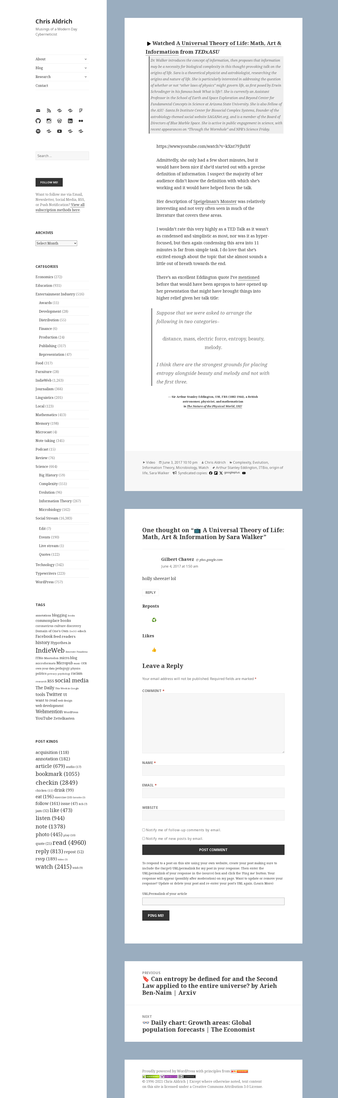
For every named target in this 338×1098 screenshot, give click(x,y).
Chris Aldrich (54, 21)
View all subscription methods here (60, 207)
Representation (51, 354)
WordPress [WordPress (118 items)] (71, 712)
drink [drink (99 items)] (64, 790)
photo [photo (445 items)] (49, 834)
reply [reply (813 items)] (49, 851)
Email (149, 785)
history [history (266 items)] (43, 642)
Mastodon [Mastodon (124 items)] (51, 658)
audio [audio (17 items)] (73, 766)
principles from (226, 1071)
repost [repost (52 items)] (74, 851)
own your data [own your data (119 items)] (45, 668)
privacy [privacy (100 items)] (52, 673)
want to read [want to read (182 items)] (46, 700)
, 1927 (214, 406)
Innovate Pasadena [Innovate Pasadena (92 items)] (77, 651)
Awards (45, 302)
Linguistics (44, 397)
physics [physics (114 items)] (75, 668)
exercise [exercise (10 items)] (63, 797)
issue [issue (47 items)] (69, 803)
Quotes (44, 554)
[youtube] (243, 473)
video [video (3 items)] (63, 859)
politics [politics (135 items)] (41, 673)
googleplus (232, 472)
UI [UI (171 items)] (65, 694)
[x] (220, 473)
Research (43, 76)
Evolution (47, 492)
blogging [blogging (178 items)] (59, 615)
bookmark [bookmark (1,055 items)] (58, 773)
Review (42, 457)
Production (48, 337)
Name (149, 762)
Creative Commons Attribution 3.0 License (227, 1086)
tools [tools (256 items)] (40, 694)
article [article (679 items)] (50, 765)
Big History (48, 475)
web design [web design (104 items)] (65, 700)
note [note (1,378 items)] (50, 826)
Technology (45, 564)
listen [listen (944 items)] (50, 818)
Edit (42, 528)
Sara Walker (159, 473)
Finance (45, 328)
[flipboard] (215, 473)
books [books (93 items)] (71, 615)
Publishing (48, 345)
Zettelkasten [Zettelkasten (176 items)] (64, 718)
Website (150, 807)
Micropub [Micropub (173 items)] (64, 663)
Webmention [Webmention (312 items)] (49, 711)
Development (50, 311)
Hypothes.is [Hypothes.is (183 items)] (61, 642)
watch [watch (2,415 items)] (54, 866)
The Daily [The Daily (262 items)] (45, 688)
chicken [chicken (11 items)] (44, 790)
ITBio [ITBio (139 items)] (39, 658)
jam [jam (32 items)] (42, 810)
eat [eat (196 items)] (45, 797)
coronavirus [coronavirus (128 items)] (44, 626)
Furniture (44, 371)
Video (150, 462)
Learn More (263, 883)
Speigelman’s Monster (215, 201)
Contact (42, 85)
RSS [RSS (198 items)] (50, 680)
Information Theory (55, 501)
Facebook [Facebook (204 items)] (44, 636)
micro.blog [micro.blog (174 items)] (68, 657)
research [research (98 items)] (41, 681)
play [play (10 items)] (69, 835)
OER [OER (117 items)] (84, 663)
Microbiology (50, 509)
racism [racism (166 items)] (76, 673)
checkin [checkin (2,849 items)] (57, 782)
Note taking (45, 440)
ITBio (263, 467)
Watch (204, 467)
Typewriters (46, 573)
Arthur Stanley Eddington (236, 467)
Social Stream (47, 518)
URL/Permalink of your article (164, 894)
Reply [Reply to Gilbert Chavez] (151, 592)
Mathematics (46, 414)
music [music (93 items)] (77, 663)
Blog (39, 68)
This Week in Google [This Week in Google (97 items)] (67, 688)
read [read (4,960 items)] (69, 842)
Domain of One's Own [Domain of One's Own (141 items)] (52, 631)
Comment (153, 690)
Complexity (48, 483)
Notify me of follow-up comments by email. (183, 830)
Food (39, 363)
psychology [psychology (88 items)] (64, 673)
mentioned (249, 277)
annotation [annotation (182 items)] (53, 759)
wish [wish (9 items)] (77, 868)
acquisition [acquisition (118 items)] (52, 752)
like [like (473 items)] (61, 810)
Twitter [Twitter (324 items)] (54, 694)
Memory (43, 423)
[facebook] (210, 473)
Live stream (49, 545)
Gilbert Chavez (177, 559)
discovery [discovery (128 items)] (74, 626)
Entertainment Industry (55, 294)
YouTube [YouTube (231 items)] (44, 718)
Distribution (49, 320)
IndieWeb (44, 380)
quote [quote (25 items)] (44, 843)
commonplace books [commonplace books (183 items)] (53, 620)
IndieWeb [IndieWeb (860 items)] (50, 650)
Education (44, 285)
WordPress (45, 582)
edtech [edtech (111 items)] (82, 631)
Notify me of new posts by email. (174, 838)
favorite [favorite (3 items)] (79, 797)
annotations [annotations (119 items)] (43, 615)
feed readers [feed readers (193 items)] (64, 636)
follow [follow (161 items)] (48, 803)
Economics (44, 276)
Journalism (45, 389)
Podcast (42, 449)
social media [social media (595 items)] (72, 680)
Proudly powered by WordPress (169, 1071)
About (40, 59)
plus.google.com (211, 560)
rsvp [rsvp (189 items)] (46, 859)
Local (40, 406)
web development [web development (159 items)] (50, 705)
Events (44, 537)
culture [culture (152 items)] (60, 626)
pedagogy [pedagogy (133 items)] (62, 668)
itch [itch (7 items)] (83, 804)
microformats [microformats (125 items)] (46, 663)
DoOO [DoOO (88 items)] (73, 631)
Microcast (44, 432)
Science (42, 466)
